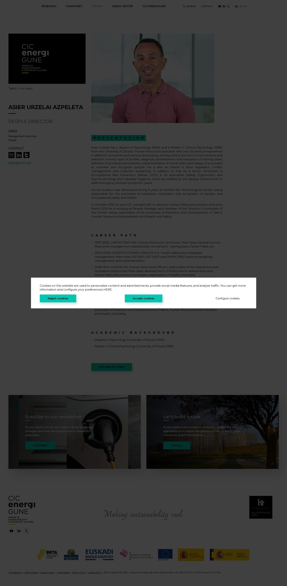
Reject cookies (58, 298)
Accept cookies (143, 298)
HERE (107, 289)
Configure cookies (228, 298)
